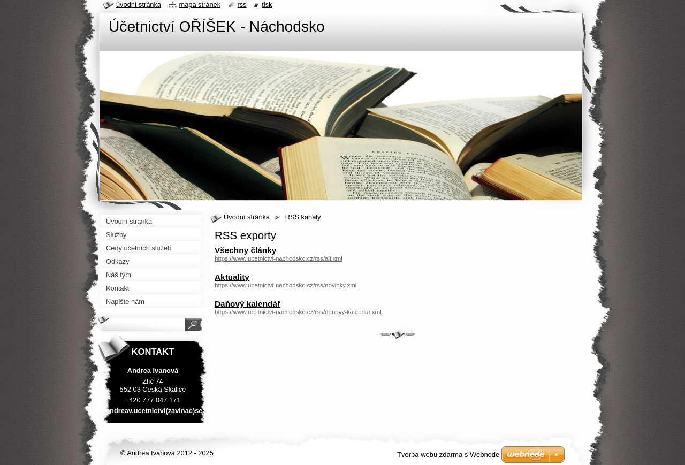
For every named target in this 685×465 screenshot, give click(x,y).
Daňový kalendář (247, 303)
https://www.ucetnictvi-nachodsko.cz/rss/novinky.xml (285, 285)
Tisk (267, 5)
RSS (242, 5)
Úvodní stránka (247, 217)
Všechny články (245, 250)
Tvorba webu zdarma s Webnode (448, 455)
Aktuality (232, 276)
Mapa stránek (200, 5)
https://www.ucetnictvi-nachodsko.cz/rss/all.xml (278, 258)
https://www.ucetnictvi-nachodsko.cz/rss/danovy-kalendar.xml (298, 312)
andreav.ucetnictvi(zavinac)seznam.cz (167, 411)
